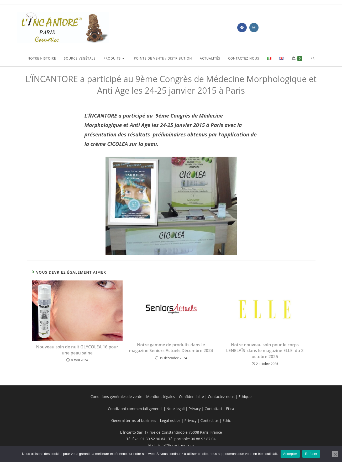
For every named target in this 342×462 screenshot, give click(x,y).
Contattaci (213, 408)
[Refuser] (335, 454)
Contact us (209, 420)
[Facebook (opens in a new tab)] (242, 27)
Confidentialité (191, 396)
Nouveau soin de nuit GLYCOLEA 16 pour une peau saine (77, 349)
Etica (230, 408)
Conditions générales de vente (116, 396)
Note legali (176, 408)
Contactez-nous (220, 396)
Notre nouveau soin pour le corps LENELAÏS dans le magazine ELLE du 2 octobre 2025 (265, 350)
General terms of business (134, 420)
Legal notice (170, 420)
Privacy (194, 408)
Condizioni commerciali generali (136, 408)
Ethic (227, 420)
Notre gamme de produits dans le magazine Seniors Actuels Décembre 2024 (171, 347)
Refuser (311, 454)
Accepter (290, 454)
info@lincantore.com (176, 445)
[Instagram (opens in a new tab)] (254, 27)
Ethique (244, 396)
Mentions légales (160, 396)
